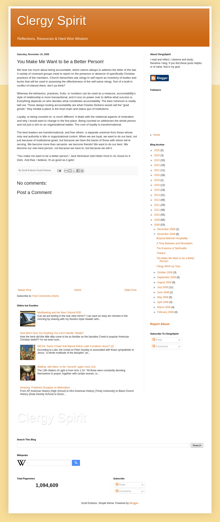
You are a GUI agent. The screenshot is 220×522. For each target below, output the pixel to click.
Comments (160, 346)
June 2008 (163, 292)
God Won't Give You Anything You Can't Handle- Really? (52, 333)
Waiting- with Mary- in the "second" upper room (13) (66, 366)
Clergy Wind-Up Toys (168, 266)
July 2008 (163, 287)
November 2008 (166, 234)
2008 (157, 224)
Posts (157, 339)
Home (77, 290)
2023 (157, 160)
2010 (157, 214)
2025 (157, 150)
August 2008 (164, 282)
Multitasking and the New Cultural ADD (59, 312)
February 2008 (165, 312)
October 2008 (165, 272)
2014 (157, 195)
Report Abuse (159, 324)
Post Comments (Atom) (45, 295)
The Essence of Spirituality (172, 248)
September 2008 (167, 277)
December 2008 (166, 229)
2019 (157, 180)
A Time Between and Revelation (174, 243)
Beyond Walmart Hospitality (172, 238)
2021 (157, 170)
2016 (157, 185)
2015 (157, 189)
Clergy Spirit (51, 20)
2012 (157, 205)
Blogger (133, 503)
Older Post (130, 290)
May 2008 (163, 297)
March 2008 (164, 307)
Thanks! (161, 253)
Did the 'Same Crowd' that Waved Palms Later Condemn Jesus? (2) (75, 346)
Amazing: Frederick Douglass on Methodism (45, 387)
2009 (157, 219)
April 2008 (163, 302)
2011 (157, 209)
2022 (157, 165)
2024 (157, 155)
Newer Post (24, 290)
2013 (157, 199)
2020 (157, 175)
